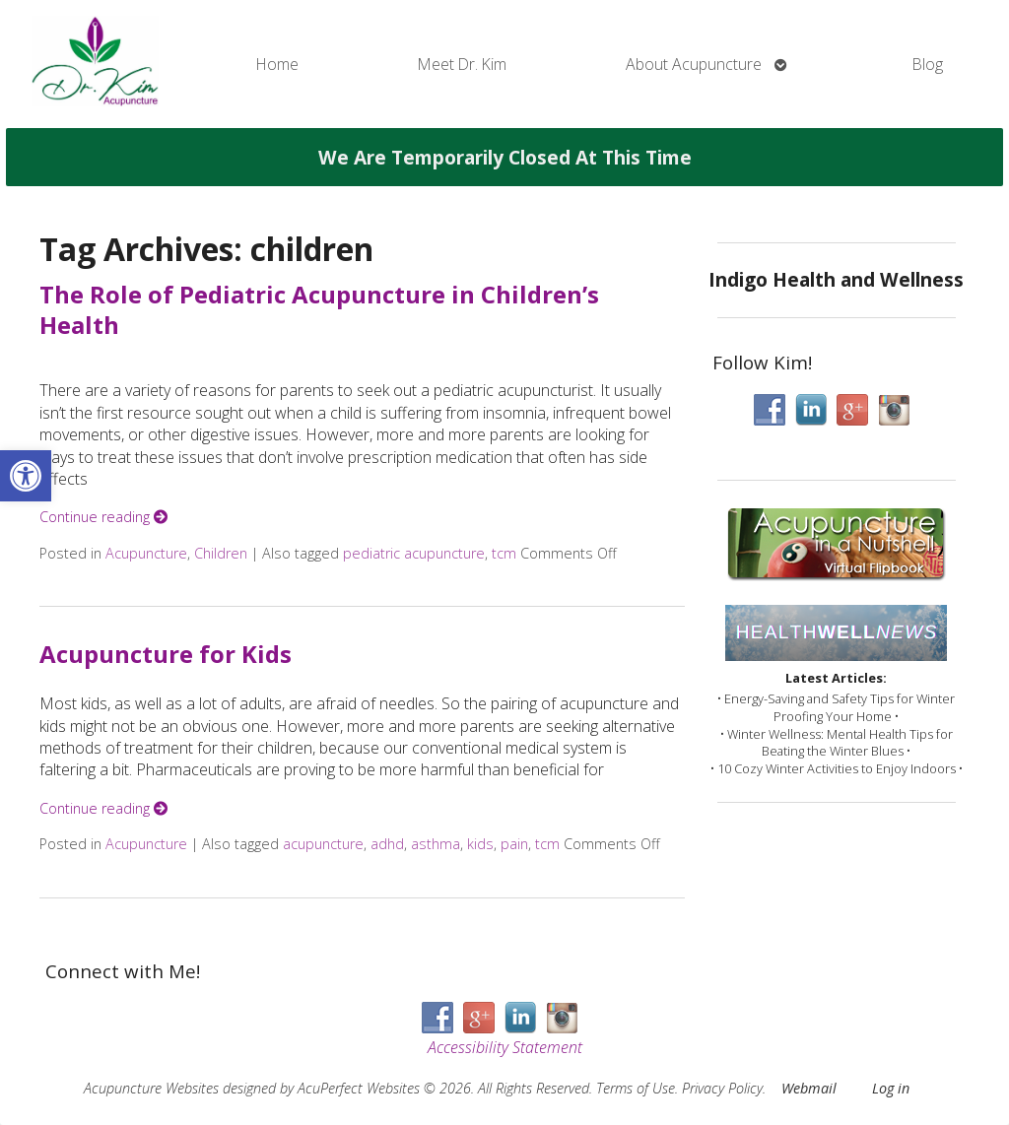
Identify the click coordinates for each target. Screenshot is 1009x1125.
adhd (387, 843)
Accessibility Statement (505, 1047)
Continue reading (103, 516)
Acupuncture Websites (151, 1088)
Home (277, 64)
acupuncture (323, 843)
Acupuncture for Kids (165, 653)
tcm (504, 553)
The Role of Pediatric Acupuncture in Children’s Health (319, 309)
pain (514, 843)
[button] (25, 475)
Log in (890, 1088)
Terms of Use (635, 1088)
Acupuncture (146, 553)
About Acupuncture (694, 64)
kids (480, 843)
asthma (435, 843)
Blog (927, 64)
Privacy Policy (722, 1088)
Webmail (809, 1088)
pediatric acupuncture (414, 553)
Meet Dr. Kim (462, 64)
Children (220, 553)
